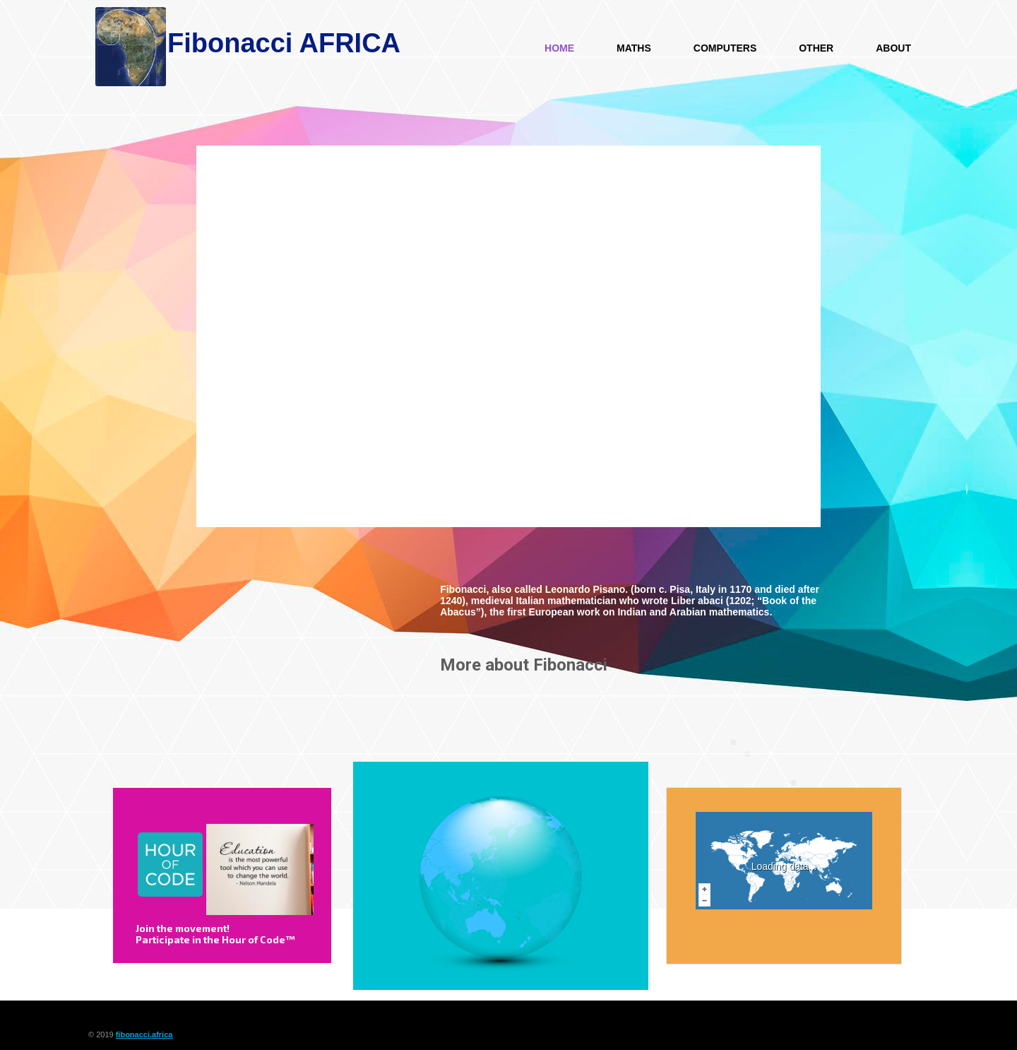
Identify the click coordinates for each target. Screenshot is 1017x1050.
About (893, 48)
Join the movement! (183, 928)
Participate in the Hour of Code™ (215, 939)
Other (816, 48)
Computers (725, 48)
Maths (634, 48)
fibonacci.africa (144, 1034)
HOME (559, 48)
